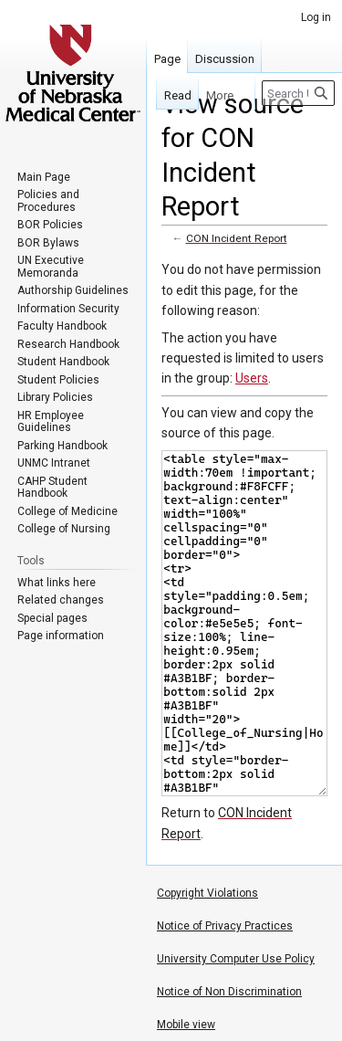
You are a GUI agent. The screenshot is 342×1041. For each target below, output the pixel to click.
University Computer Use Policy (236, 958)
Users (251, 378)
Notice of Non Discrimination (229, 991)
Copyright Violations (207, 893)
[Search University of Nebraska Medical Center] (298, 93)
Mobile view (186, 1024)
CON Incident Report (236, 238)
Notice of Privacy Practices (225, 926)
